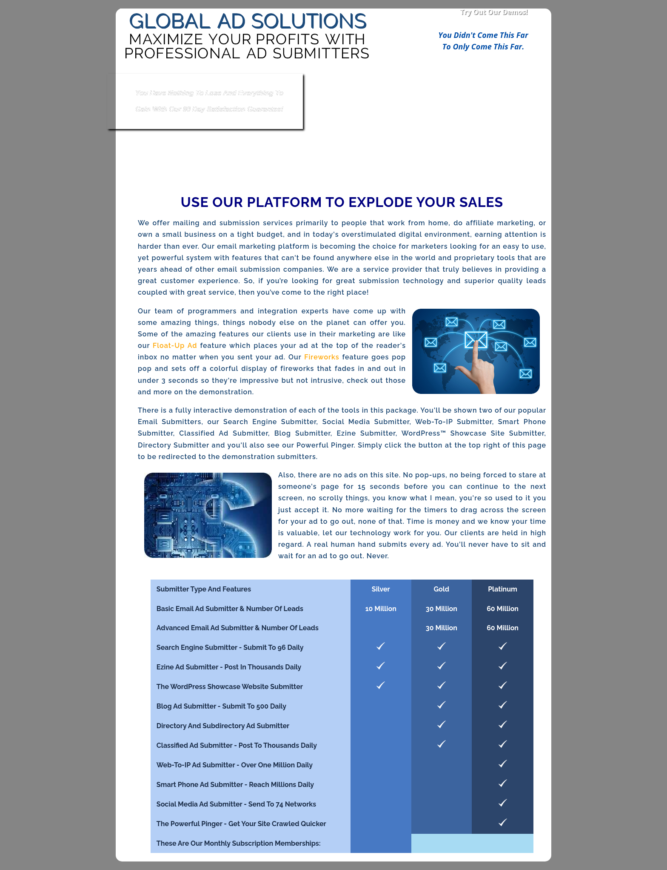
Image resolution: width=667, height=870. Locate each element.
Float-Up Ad (175, 346)
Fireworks (321, 357)
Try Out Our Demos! (493, 12)
